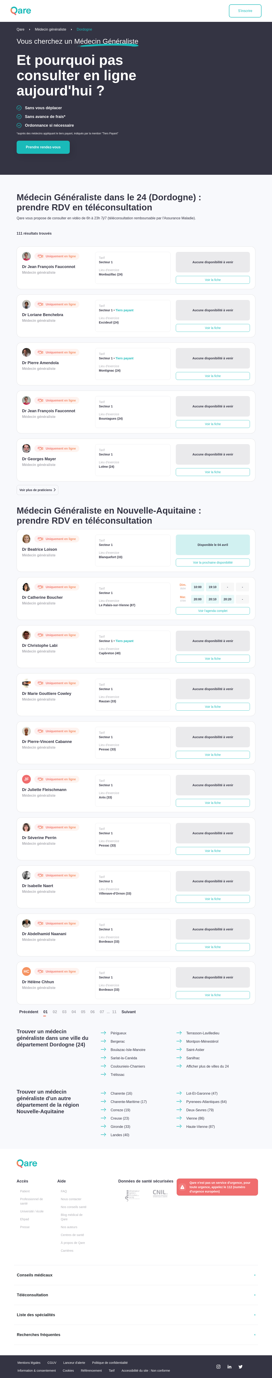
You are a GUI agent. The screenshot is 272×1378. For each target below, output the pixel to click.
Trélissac (117, 1075)
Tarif (111, 1370)
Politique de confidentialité (110, 1362)
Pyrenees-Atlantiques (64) (206, 1102)
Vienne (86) (195, 1118)
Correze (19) (120, 1110)
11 (114, 1012)
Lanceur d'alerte (74, 1362)
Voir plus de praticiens (35, 490)
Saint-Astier (195, 1050)
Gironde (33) (120, 1127)
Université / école (32, 1211)
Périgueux (118, 1033)
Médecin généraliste (50, 29)
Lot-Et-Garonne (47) (202, 1093)
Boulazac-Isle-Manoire (128, 1050)
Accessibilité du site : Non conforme (146, 1370)
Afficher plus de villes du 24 (207, 1066)
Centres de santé (72, 1235)
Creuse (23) (120, 1118)
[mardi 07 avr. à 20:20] (227, 599)
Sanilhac (193, 1058)
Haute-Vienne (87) (200, 1127)
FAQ (64, 1191)
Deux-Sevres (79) (200, 1110)
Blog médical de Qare (72, 1217)
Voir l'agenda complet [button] (212, 611)
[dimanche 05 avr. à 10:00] (197, 587)
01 (45, 1012)
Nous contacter (71, 1199)
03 (64, 1012)
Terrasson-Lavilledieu (202, 1033)
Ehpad (24, 1219)
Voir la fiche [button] (213, 280)
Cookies (68, 1370)
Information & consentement (36, 1370)
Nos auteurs (69, 1227)
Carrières (67, 1250)
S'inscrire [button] (245, 11)
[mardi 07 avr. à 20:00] (197, 599)
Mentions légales (28, 1362)
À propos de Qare (73, 1243)
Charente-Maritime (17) (129, 1102)
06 (92, 1012)
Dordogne (84, 29)
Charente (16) (121, 1093)
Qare (20, 29)
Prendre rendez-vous (43, 147)
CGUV (51, 1362)
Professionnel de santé (31, 1201)
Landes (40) (120, 1135)
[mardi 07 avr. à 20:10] (212, 599)
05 (83, 1012)
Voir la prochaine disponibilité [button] (213, 562)
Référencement (91, 1370)
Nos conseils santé (74, 1207)
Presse (25, 1227)
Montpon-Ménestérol (202, 1041)
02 (55, 1012)
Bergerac (118, 1041)
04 (73, 1012)
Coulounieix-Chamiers (128, 1066)
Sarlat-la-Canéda (124, 1058)
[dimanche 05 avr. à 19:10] (212, 587)
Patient (25, 1191)
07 (102, 1012)
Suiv (129, 1011)
